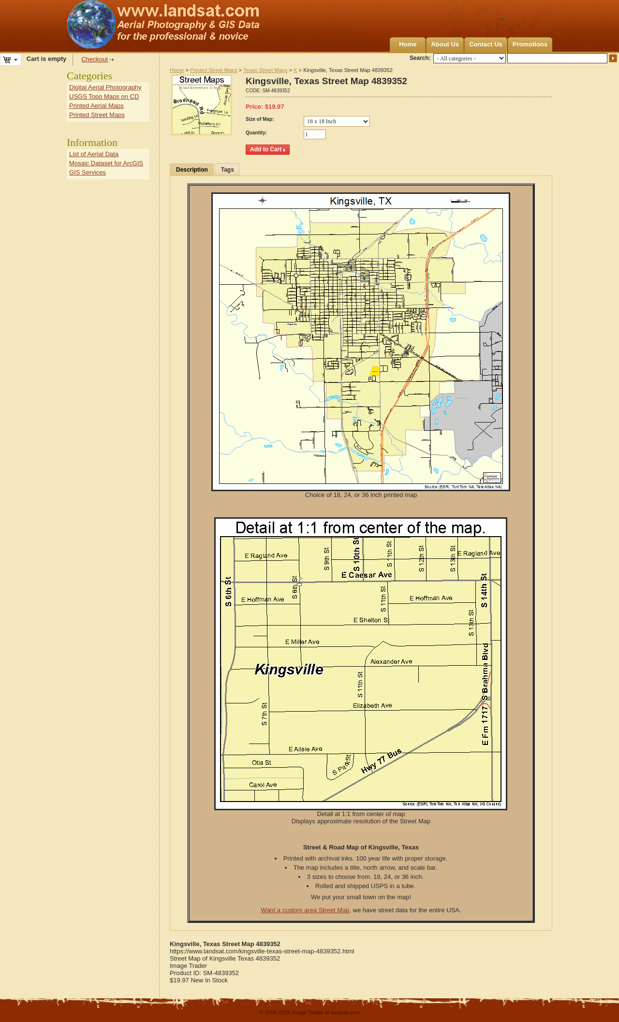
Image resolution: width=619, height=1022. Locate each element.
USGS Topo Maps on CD (104, 96)
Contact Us (485, 44)
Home (407, 44)
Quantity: (256, 132)
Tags (227, 169)
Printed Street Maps (213, 70)
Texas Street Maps (265, 70)
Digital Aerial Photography (105, 87)
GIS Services (87, 172)
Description (192, 169)
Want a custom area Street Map (305, 910)
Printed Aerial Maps (96, 105)
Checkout (94, 59)
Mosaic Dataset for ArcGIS (106, 163)
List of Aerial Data (93, 154)
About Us (445, 44)
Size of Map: (260, 119)
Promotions (530, 44)
